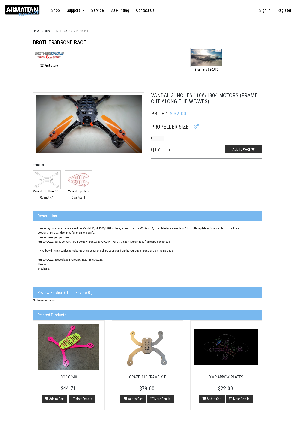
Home (36, 31)
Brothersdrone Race (59, 42)
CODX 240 (68, 377)
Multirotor (64, 31)
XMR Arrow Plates (226, 377)
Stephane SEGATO (206, 69)
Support (75, 10)
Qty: (156, 149)
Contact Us (145, 10)
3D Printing (120, 10)
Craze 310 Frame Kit (147, 377)
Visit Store (49, 65)
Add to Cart (54, 399)
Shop (55, 10)
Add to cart (243, 149)
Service (97, 10)
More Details (82, 399)
